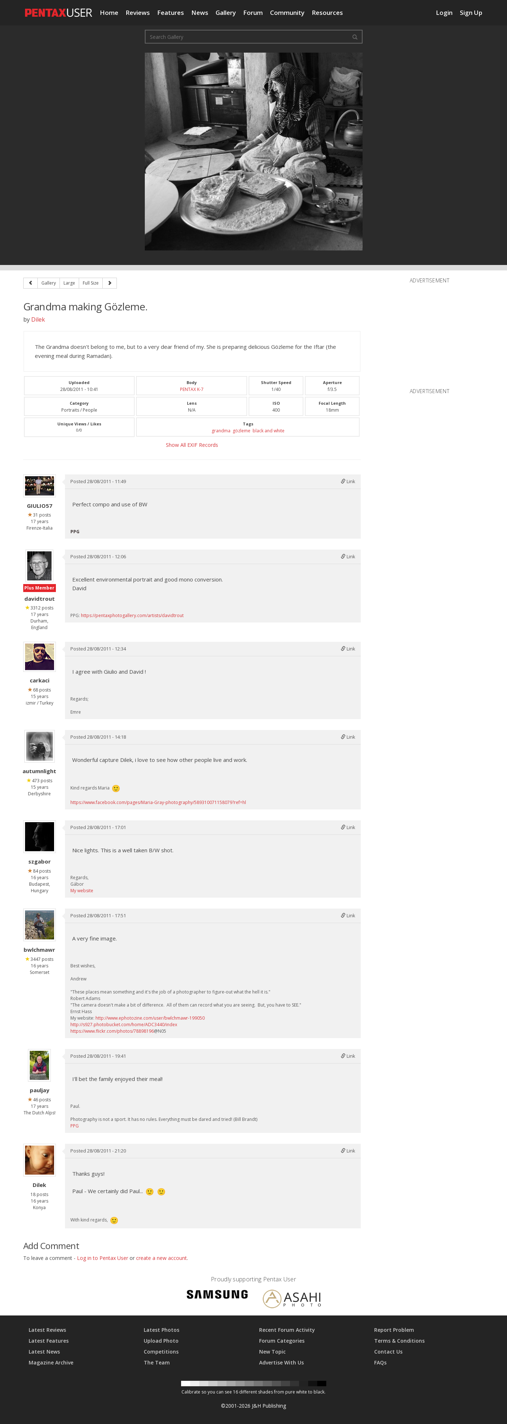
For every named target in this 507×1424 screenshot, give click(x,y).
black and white (269, 431)
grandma (221, 431)
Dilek (38, 319)
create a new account (161, 1257)
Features (170, 12)
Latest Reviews (47, 1329)
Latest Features (49, 1340)
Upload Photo (161, 1340)
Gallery (226, 12)
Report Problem (394, 1329)
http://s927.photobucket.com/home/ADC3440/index (123, 1024)
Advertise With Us (281, 1362)
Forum (253, 12)
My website (81, 891)
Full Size (91, 283)
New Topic (272, 1351)
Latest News (44, 1351)
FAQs (380, 1362)
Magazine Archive (51, 1362)
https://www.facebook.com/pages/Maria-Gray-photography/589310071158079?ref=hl (158, 802)
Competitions (161, 1351)
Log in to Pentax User (102, 1257)
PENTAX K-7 (192, 389)
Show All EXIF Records (192, 444)
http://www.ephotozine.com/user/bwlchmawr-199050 (150, 1018)
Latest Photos (161, 1329)
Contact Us (388, 1351)
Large (69, 283)
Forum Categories (281, 1340)
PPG (74, 1126)
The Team (157, 1362)
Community (287, 12)
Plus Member (39, 588)
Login (444, 12)
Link (348, 481)
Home (109, 12)
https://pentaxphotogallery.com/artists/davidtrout (132, 615)
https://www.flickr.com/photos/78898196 (112, 1031)
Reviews (138, 12)
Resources (327, 12)
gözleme (241, 431)
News (199, 12)
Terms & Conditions (399, 1340)
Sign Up (471, 12)
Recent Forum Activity (287, 1329)
